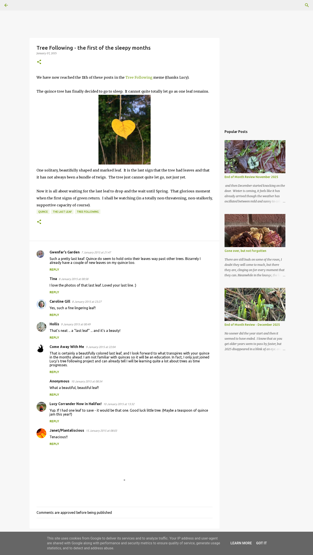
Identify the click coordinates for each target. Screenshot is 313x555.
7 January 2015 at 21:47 (96, 252)
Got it (261, 543)
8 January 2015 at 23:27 (87, 301)
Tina (53, 279)
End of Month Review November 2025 (251, 177)
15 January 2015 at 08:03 (101, 430)
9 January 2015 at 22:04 (100, 346)
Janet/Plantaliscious (67, 430)
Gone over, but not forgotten (245, 251)
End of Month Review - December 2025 (252, 324)
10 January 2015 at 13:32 (118, 404)
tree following (88, 211)
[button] (39, 62)
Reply (54, 269)
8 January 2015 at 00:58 (73, 278)
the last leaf (62, 211)
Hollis (54, 324)
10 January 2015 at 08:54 (86, 381)
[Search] (18, 5)
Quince (43, 211)
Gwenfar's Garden (65, 252)
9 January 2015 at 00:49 (75, 324)
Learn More (241, 543)
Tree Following (138, 77)
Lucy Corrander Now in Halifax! (76, 404)
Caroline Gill (60, 301)
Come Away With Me (67, 347)
